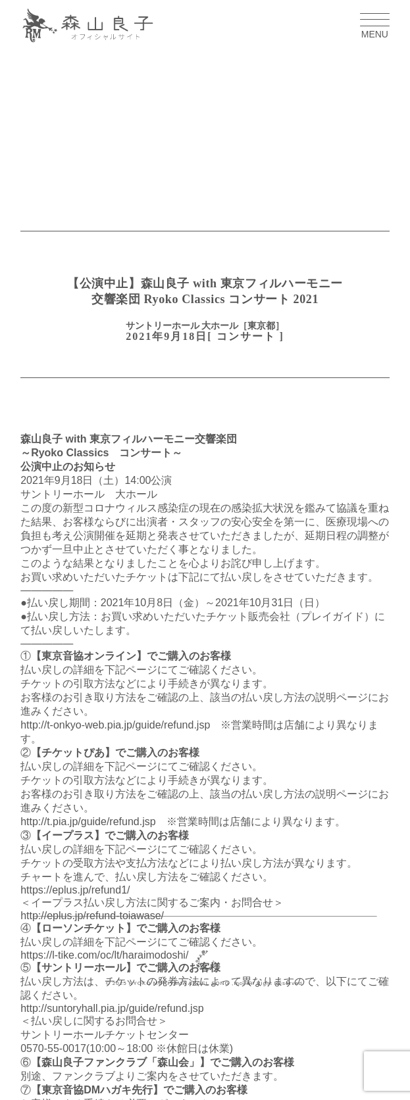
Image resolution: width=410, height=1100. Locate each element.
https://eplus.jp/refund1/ (75, 890)
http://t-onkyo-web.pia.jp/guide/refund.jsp (115, 724)
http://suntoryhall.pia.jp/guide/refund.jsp (111, 1008)
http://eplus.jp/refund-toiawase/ (92, 915)
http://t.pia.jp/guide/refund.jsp (87, 821)
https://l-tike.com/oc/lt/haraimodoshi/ (104, 955)
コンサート (246, 336)
